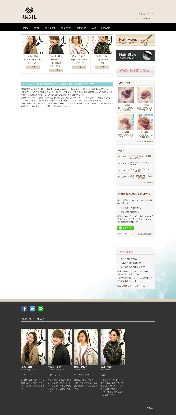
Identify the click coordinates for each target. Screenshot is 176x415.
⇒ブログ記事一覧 (146, 183)
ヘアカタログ (81, 27)
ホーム (25, 27)
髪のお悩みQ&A (105, 27)
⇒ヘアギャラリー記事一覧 (143, 142)
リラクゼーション (66, 27)
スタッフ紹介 (93, 27)
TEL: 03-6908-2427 (144, 18)
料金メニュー (50, 27)
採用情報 (127, 286)
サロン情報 (37, 27)
